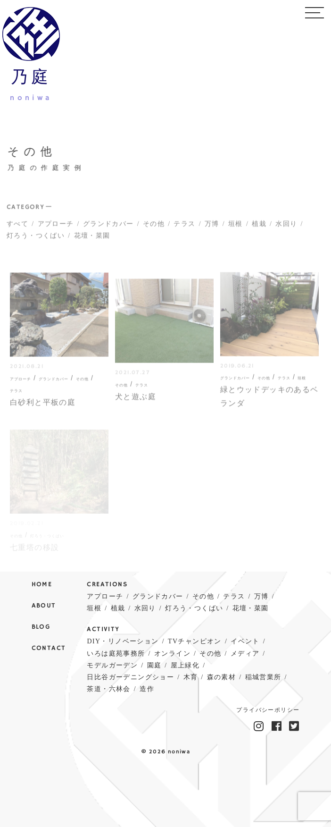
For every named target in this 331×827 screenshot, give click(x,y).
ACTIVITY (103, 629)
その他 (154, 227)
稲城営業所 (263, 677)
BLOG (41, 627)
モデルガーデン (112, 665)
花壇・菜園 (92, 239)
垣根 (235, 227)
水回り (286, 227)
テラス (184, 227)
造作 (147, 688)
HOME (42, 585)
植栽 (259, 227)
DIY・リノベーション (122, 641)
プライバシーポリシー (267, 710)
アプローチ (56, 227)
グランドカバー (108, 227)
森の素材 (221, 677)
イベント (245, 641)
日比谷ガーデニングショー (130, 677)
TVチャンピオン (195, 641)
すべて (17, 227)
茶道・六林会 (108, 688)
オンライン (172, 653)
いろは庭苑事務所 (116, 653)
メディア (245, 653)
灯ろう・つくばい (36, 239)
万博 (212, 227)
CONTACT (49, 648)
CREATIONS (107, 585)
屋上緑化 (185, 665)
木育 (190, 677)
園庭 (154, 665)
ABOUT (44, 606)
